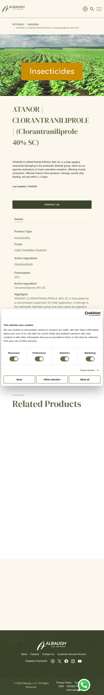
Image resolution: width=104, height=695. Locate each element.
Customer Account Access (71, 654)
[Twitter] (58, 661)
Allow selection (52, 379)
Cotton (17, 250)
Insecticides (33, 24)
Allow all (84, 379)
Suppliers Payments (36, 661)
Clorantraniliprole (23, 264)
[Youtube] (78, 661)
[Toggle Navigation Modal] (99, 8)
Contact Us (52, 204)
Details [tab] (18, 219)
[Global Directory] (85, 8)
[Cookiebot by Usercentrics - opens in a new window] (87, 313)
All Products (18, 24)
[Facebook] (64, 661)
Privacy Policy (64, 682)
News (24, 654)
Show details (87, 370)
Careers (34, 654)
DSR (61, 686)
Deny (19, 379)
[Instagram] (71, 661)
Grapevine (40, 250)
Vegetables (28, 250)
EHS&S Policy (74, 686)
